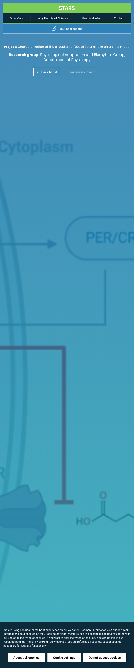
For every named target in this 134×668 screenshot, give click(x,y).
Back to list (46, 72)
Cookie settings (64, 657)
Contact (119, 18)
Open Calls (17, 18)
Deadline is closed (81, 72)
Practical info (91, 18)
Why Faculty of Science (53, 18)
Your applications (67, 28)
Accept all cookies (26, 657)
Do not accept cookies (105, 657)
